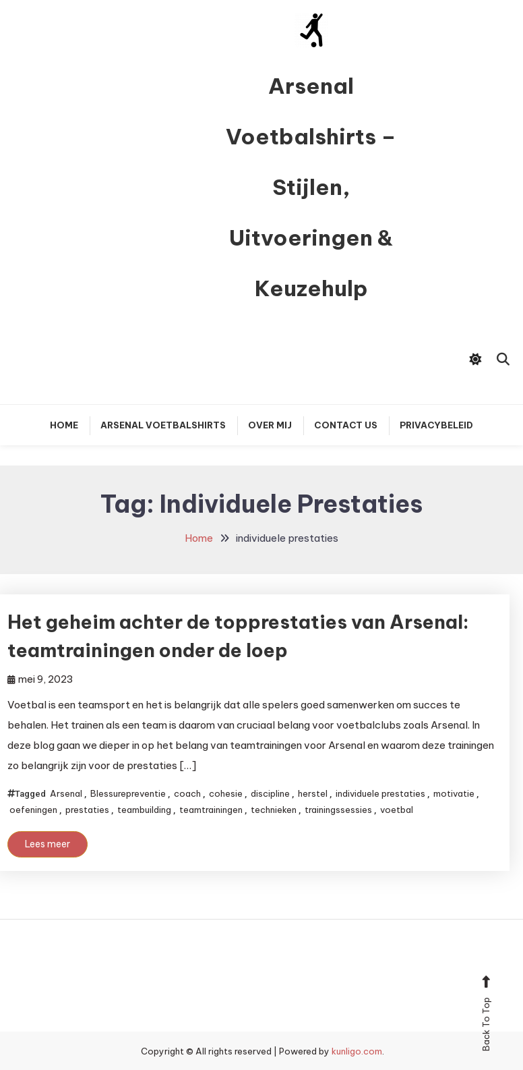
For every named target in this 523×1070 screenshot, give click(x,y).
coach (187, 793)
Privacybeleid (436, 425)
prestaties (87, 809)
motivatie (453, 793)
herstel (313, 793)
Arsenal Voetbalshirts (163, 425)
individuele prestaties (380, 793)
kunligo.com (357, 1051)
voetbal (396, 809)
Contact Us (345, 425)
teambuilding (144, 809)
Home (64, 425)
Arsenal (66, 793)
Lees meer (47, 844)
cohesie (226, 793)
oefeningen (33, 809)
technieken (274, 809)
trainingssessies (338, 809)
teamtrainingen (211, 809)
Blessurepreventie (128, 793)
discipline (270, 793)
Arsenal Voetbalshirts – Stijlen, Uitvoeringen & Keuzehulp (311, 187)
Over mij (270, 425)
